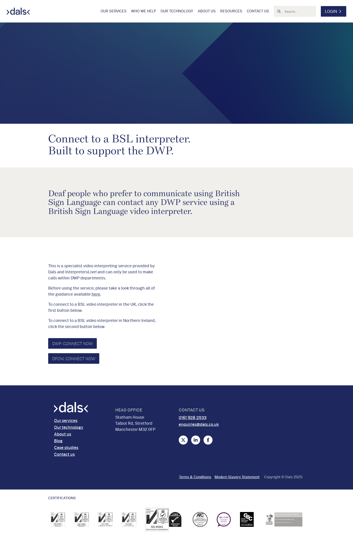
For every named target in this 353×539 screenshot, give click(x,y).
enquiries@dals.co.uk (199, 424)
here (96, 294)
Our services (114, 11)
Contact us (258, 11)
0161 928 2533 (192, 417)
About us (207, 11)
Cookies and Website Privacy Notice (268, 429)
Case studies (66, 447)
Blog (58, 441)
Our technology (177, 11)
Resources (231, 11)
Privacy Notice (262, 444)
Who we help (143, 11)
